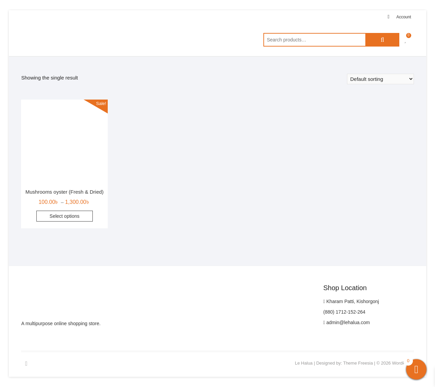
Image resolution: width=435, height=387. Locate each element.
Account (403, 17)
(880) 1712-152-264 (344, 312)
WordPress (403, 363)
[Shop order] (380, 79)
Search (382, 40)
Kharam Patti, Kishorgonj (351, 301)
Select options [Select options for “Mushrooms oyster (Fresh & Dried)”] (65, 216)
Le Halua (304, 363)
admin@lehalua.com (346, 322)
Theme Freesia (358, 363)
